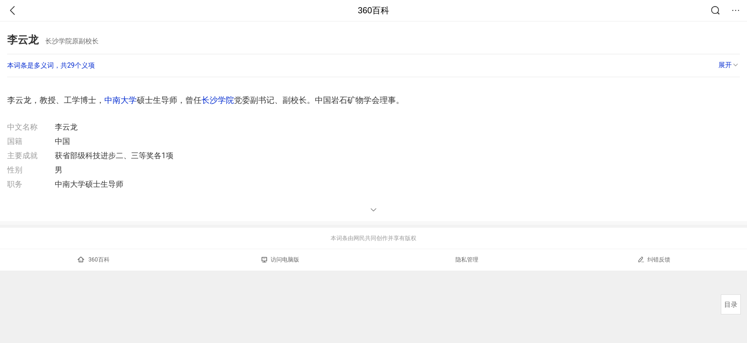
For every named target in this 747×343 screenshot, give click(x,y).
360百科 (373, 10)
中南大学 (120, 100)
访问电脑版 (280, 259)
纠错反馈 (653, 259)
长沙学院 (218, 100)
